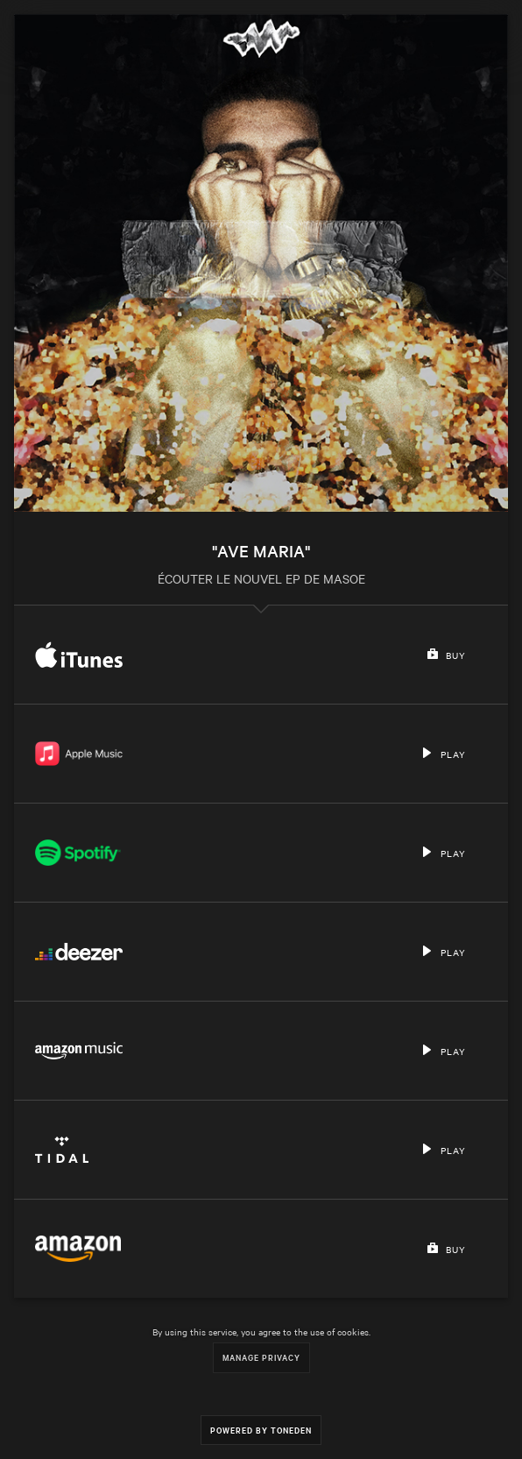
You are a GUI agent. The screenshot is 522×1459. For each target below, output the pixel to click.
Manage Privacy (261, 1356)
